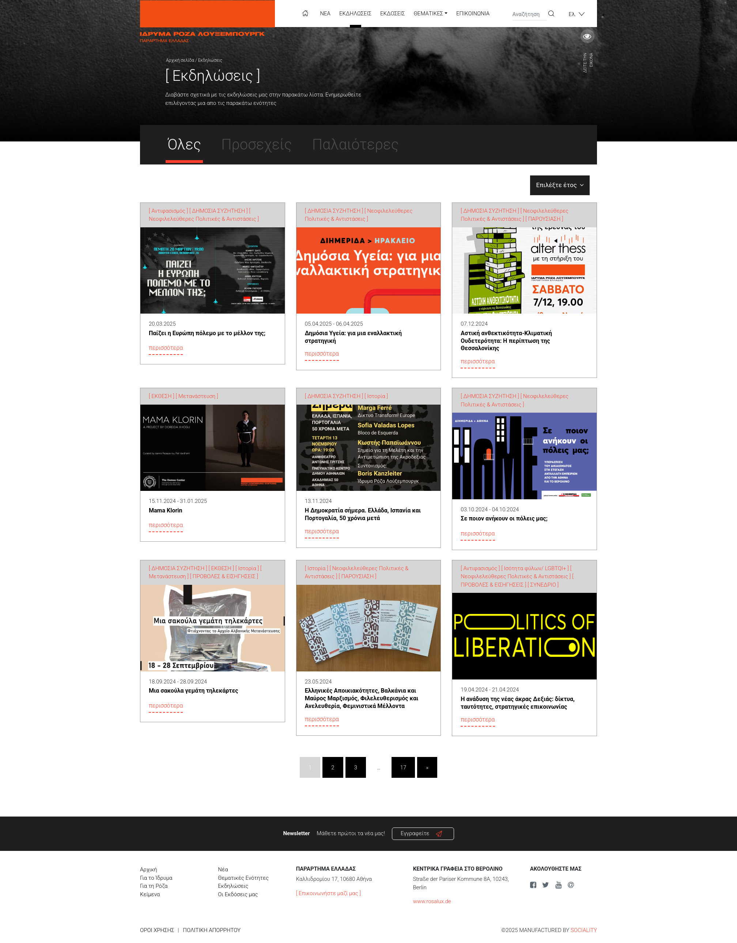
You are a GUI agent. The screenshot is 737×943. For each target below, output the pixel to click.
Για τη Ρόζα (153, 886)
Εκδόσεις (392, 13)
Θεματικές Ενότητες (243, 878)
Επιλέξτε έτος (560, 185)
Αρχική (148, 869)
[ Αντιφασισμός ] (168, 211)
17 (403, 767)
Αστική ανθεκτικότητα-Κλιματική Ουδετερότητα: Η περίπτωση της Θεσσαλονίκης (506, 341)
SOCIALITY (584, 930)
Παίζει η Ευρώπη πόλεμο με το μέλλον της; (207, 333)
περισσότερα (166, 347)
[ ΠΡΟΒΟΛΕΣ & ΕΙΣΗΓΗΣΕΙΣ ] (224, 576)
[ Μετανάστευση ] (197, 396)
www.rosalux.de (432, 901)
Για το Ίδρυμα (156, 878)
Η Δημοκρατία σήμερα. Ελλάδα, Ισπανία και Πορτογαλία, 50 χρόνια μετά (363, 514)
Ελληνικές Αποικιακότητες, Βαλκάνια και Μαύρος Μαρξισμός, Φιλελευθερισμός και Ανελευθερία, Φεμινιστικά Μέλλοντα (362, 698)
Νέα (325, 13)
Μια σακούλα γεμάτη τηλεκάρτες (193, 690)
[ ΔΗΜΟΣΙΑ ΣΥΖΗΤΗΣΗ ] (218, 211)
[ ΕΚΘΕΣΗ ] (161, 396)
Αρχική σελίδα (180, 60)
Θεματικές (428, 13)
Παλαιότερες (355, 144)
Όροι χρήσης (157, 930)
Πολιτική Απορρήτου (212, 930)
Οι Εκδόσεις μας (238, 894)
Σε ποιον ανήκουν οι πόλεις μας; (504, 518)
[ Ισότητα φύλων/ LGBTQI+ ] (534, 568)
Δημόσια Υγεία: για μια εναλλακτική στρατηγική (353, 337)
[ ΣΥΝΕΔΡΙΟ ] (543, 585)
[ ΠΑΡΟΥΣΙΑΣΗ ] (544, 219)
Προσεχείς (256, 144)
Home (305, 13)
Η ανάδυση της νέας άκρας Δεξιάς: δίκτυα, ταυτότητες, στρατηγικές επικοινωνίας (518, 703)
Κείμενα (150, 894)
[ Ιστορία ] (376, 396)
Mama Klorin (165, 510)
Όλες (184, 144)
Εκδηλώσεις (355, 13)
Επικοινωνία (473, 13)
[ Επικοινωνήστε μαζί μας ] (328, 893)
